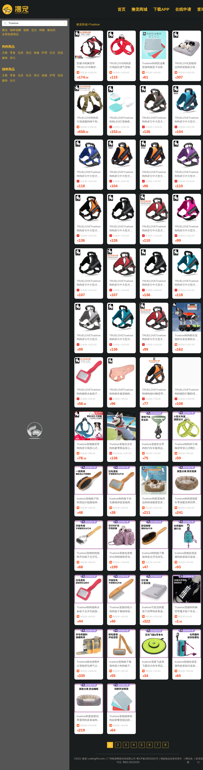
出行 (12, 80)
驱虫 (5, 30)
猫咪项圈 (15, 30)
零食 (12, 52)
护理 (44, 52)
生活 (52, 52)
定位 (34, 30)
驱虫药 (51, 30)
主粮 (5, 52)
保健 (36, 52)
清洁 (28, 52)
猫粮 (26, 30)
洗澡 (60, 52)
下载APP (161, 9)
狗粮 (42, 30)
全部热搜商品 (10, 34)
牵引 (12, 57)
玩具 (20, 52)
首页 (121, 9)
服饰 (5, 57)
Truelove (94, 24)
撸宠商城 (139, 9)
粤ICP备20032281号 (147, 758)
